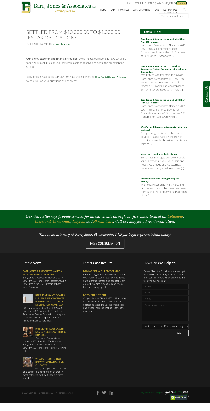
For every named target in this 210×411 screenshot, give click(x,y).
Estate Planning (141, 10)
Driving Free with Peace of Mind (102, 279)
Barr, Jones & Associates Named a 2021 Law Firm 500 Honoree (162, 105)
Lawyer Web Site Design (150, 401)
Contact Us (206, 94)
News (156, 10)
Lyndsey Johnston (63, 43)
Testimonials (170, 10)
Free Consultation (105, 252)
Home (103, 10)
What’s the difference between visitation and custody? (160, 134)
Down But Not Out (94, 303)
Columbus (175, 225)
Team (112, 10)
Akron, (99, 230)
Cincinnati (62, 230)
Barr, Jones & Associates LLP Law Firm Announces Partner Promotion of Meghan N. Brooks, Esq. (163, 71)
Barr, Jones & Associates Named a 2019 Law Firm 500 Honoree (162, 41)
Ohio (109, 230)
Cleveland (43, 230)
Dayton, (79, 230)
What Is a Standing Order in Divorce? (164, 160)
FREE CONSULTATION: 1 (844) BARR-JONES (151, 3)
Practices (123, 10)
